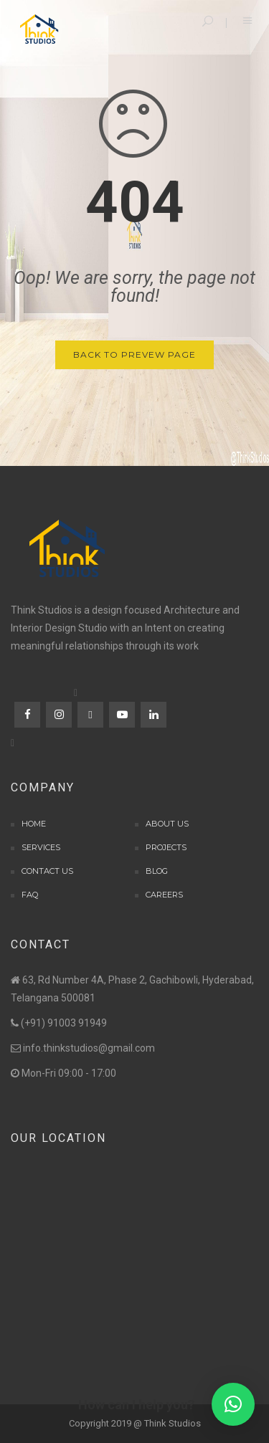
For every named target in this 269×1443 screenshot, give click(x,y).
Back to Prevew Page (134, 354)
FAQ (30, 895)
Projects (166, 847)
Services (41, 847)
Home (34, 824)
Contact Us (47, 871)
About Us (167, 824)
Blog (157, 871)
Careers (164, 895)
